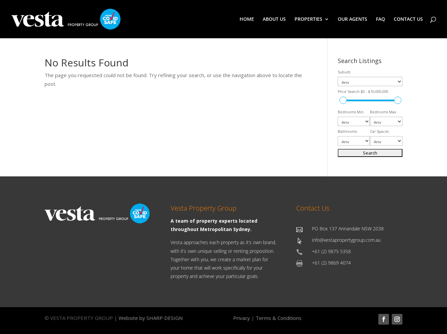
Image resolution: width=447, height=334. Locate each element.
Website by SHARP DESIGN (151, 318)
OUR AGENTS (352, 19)
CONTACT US (408, 19)
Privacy (241, 318)
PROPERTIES (308, 19)
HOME (247, 19)
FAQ (380, 19)
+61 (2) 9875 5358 (331, 251)
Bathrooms (347, 131)
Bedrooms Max (383, 112)
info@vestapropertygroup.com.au (346, 240)
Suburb (344, 72)
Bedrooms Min (351, 112)
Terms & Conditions (279, 318)
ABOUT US (274, 19)
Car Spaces (379, 131)
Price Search (363, 91)
